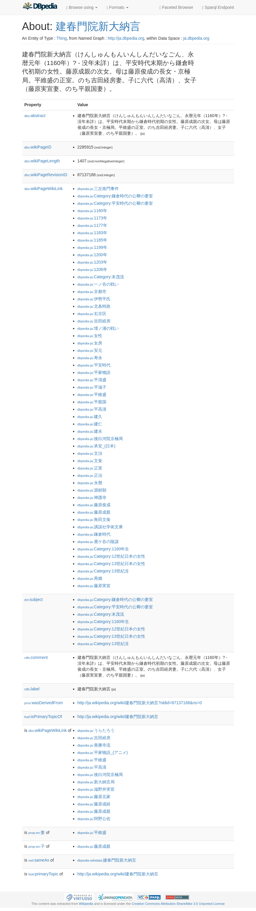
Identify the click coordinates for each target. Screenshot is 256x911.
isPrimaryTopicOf (43, 716)
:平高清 (91, 409)
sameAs (39, 860)
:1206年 (92, 269)
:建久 (89, 416)
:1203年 (92, 262)
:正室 (89, 468)
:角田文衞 (93, 519)
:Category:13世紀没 (103, 571)
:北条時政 (93, 306)
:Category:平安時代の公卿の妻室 (115, 203)
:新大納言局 (96, 782)
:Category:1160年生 (103, 549)
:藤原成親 (93, 512)
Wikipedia (86, 903)
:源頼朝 (91, 490)
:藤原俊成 (93, 504)
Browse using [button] (82, 7)
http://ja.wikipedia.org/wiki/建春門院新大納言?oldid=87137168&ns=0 (139, 702)
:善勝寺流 (93, 745)
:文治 (89, 453)
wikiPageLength (42, 161)
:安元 (89, 350)
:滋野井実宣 (96, 789)
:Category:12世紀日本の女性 (111, 556)
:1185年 (92, 240)
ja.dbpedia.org (196, 38)
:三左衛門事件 (98, 188)
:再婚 (89, 578)
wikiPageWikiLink (43, 188)
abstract (35, 115)
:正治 (89, 475)
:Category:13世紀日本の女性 (111, 563)
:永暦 (89, 482)
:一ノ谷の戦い (98, 284)
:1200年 (92, 254)
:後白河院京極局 (100, 438)
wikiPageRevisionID (45, 174)
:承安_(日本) (96, 446)
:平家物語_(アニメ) (102, 752)
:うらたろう (96, 730)
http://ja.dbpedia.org (126, 38)
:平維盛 (91, 394)
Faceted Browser (176, 7)
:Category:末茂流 (100, 276)
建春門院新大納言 (98, 26)
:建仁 (89, 424)
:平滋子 (91, 387)
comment (36, 657)
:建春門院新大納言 (106, 860)
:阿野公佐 (93, 818)
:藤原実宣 (93, 585)
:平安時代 (93, 365)
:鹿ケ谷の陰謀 (98, 541)
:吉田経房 (93, 321)
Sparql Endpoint (218, 7)
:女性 (89, 335)
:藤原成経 (93, 804)
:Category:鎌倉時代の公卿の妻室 (115, 196)
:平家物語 (93, 372)
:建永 (89, 431)
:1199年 (92, 247)
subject (33, 599)
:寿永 (89, 357)
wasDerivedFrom (43, 702)
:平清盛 (91, 379)
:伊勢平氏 (93, 299)
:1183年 (92, 232)
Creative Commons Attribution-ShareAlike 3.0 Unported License (178, 903)
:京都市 (91, 291)
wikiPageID (38, 147)
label (31, 689)
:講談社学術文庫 (100, 526)
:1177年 (92, 225)
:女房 (89, 343)
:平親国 (91, 401)
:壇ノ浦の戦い (98, 328)
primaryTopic (43, 874)
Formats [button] (117, 7)
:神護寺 (91, 497)
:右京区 (91, 313)
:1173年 (92, 218)
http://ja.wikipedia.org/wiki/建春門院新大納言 (117, 716)
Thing (62, 38)
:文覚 (89, 460)
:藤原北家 (93, 796)
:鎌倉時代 (93, 534)
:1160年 (92, 210)
